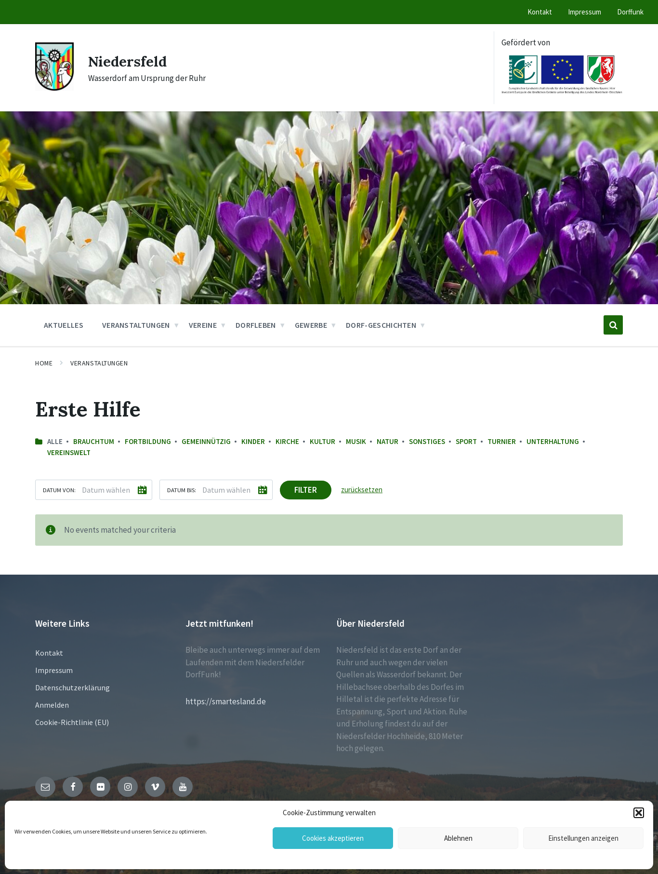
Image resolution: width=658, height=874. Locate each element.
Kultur (322, 441)
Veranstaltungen (99, 363)
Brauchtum (93, 441)
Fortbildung (148, 441)
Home (44, 363)
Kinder (253, 441)
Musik (356, 441)
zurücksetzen (361, 489)
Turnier (501, 441)
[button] (639, 813)
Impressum (54, 670)
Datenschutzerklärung (72, 687)
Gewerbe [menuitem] (311, 325)
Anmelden (52, 705)
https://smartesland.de (225, 701)
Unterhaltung (552, 441)
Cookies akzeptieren (333, 838)
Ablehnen (458, 838)
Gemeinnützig (206, 441)
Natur (387, 441)
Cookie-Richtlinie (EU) (72, 722)
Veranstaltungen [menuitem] (136, 325)
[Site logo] (54, 87)
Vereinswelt (69, 452)
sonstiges (427, 441)
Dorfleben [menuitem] (256, 325)
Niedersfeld (128, 61)
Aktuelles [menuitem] (63, 325)
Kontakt (49, 653)
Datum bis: (181, 490)
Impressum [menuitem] (584, 11)
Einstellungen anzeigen (583, 838)
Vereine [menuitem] (203, 325)
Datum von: (59, 490)
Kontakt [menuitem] (539, 11)
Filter (305, 489)
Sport (466, 441)
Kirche (287, 441)
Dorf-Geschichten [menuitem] (381, 325)
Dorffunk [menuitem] (630, 11)
